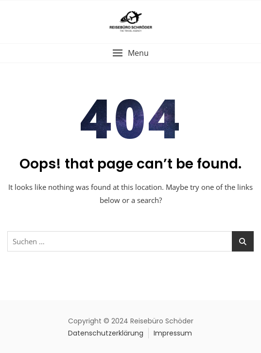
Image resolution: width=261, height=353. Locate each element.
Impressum (173, 333)
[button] (130, 53)
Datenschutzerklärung (105, 333)
